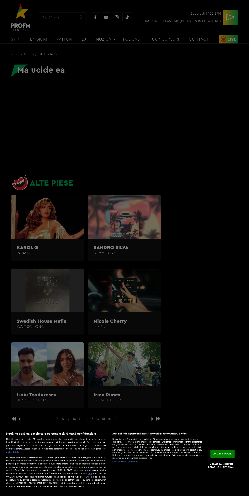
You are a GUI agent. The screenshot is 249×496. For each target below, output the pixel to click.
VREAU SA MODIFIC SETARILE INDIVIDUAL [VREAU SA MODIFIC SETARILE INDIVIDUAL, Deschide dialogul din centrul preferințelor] (221, 465)
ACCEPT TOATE (222, 453)
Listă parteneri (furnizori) (125, 461)
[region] (124, 462)
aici (90, 473)
